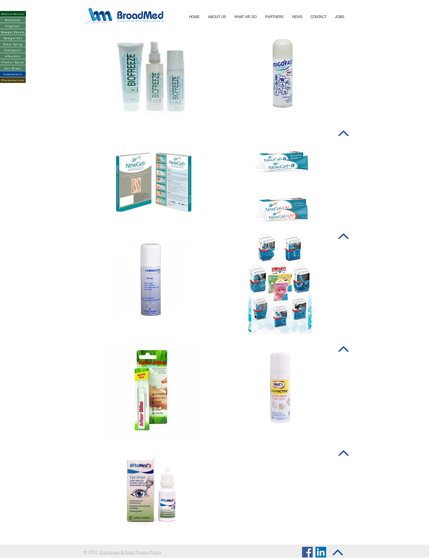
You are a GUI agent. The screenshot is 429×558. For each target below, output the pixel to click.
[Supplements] (13, 74)
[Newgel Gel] (13, 38)
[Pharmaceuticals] (13, 80)
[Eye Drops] (13, 68)
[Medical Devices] (13, 14)
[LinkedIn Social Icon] (320, 552)
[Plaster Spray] (13, 62)
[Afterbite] (13, 56)
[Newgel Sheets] (13, 32)
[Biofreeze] (13, 20)
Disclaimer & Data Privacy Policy (130, 552)
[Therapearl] (13, 50)
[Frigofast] (13, 26)
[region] (153, 179)
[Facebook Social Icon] (307, 552)
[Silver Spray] (13, 44)
